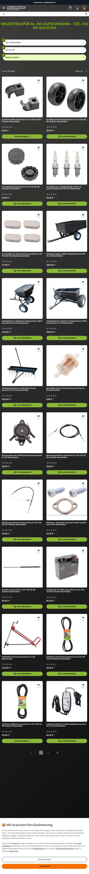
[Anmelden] (70, 8)
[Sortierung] (80, 71)
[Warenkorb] (84, 8)
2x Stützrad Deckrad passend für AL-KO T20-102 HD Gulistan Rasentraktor (66, 120)
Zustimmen (44, 866)
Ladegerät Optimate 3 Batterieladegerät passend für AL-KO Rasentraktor (66, 725)
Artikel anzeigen (22, 136)
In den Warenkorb (67, 136)
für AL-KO (10, 50)
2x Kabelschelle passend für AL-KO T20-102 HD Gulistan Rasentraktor (21, 120)
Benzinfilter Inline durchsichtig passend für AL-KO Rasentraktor (65, 389)
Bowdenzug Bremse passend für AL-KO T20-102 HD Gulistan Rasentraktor (66, 456)
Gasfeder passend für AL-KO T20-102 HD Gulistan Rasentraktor (18, 591)
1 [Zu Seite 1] (40, 753)
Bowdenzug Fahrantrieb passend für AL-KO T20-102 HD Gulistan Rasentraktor (22, 523)
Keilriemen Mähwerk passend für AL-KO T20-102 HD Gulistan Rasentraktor (22, 725)
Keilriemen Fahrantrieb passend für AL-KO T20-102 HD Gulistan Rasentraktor (65, 658)
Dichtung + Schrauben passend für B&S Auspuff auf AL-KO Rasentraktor (66, 523)
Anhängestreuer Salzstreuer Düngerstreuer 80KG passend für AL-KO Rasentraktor (66, 322)
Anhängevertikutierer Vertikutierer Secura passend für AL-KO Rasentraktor (19, 389)
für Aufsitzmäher (13, 42)
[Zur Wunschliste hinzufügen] (39, 80)
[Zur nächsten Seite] (57, 753)
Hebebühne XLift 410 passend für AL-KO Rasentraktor (18, 658)
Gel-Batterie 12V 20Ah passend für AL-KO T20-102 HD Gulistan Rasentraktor (65, 591)
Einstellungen (44, 859)
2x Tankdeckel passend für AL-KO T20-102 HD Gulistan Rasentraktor (21, 188)
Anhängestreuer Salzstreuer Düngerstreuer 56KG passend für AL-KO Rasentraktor (22, 322)
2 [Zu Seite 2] (48, 753)
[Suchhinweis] (4, 14)
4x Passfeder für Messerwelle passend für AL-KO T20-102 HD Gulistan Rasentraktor (22, 255)
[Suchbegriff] (41, 14)
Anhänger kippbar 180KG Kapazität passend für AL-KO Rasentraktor (66, 255)
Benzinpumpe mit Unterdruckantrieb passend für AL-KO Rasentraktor (22, 456)
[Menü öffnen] (4, 8)
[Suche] (86, 14)
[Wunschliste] (77, 8)
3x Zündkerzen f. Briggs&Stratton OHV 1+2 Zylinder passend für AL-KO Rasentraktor (63, 188)
